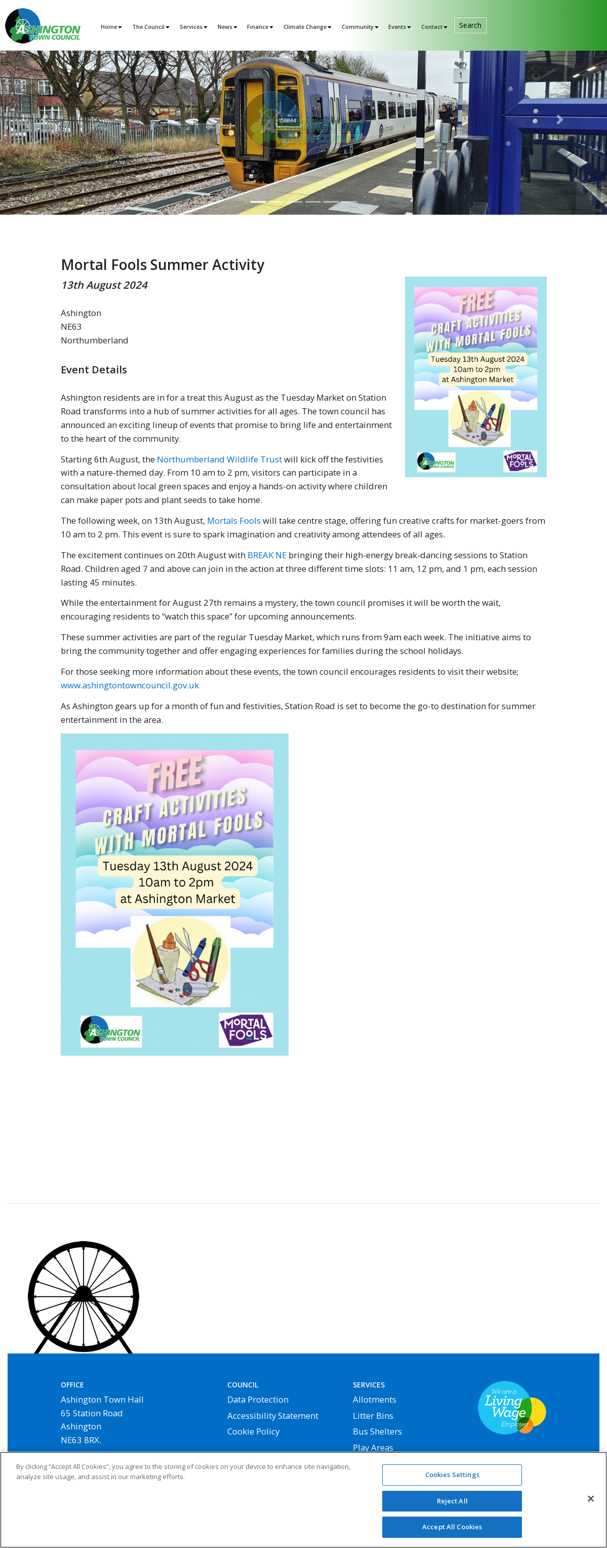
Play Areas (373, 1447)
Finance (257, 26)
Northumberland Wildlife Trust (219, 459)
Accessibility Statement (272, 1415)
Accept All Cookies (452, 1531)
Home (109, 26)
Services (191, 26)
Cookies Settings (452, 1479)
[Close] (591, 1503)
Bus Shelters (377, 1431)
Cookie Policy (253, 1431)
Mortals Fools (234, 520)
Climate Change (305, 26)
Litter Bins (373, 1415)
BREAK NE (267, 555)
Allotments (374, 1399)
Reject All (452, 1505)
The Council (148, 26)
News (225, 26)
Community (358, 26)
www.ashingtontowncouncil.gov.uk (130, 685)
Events (397, 26)
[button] (45, 120)
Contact (431, 26)
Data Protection (258, 1399)
